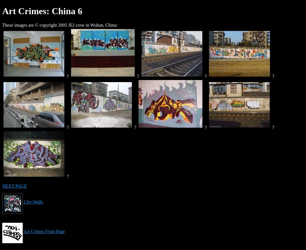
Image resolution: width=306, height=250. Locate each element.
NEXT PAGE (14, 186)
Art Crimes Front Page (33, 231)
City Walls (22, 201)
